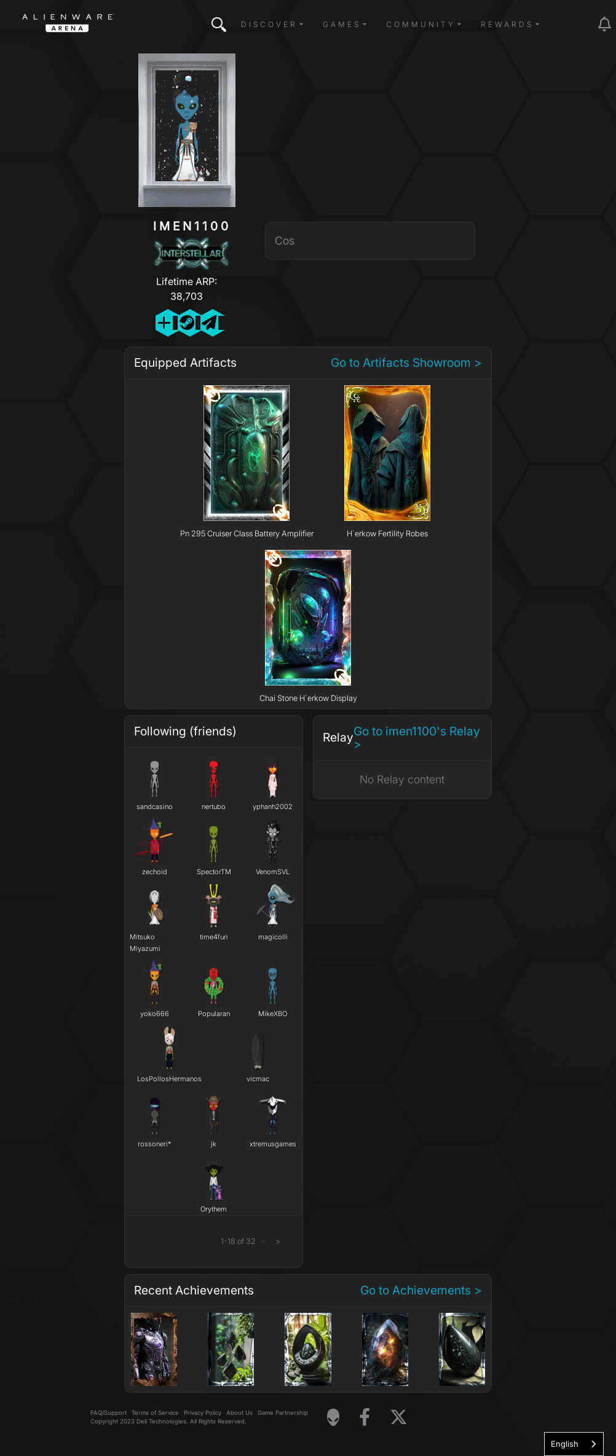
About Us (239, 1412)
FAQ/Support (108, 1412)
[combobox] (574, 1444)
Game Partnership (283, 1412)
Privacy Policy (202, 1412)
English (564, 1444)
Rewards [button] (507, 24)
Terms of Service (155, 1412)
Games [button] (342, 24)
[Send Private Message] (209, 323)
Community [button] (421, 24)
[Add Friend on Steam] (186, 323)
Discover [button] (269, 24)
